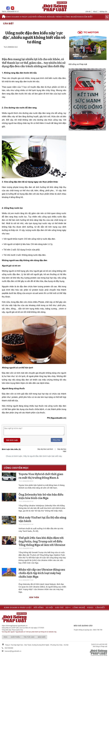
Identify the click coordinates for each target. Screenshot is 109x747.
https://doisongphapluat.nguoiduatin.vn (14, 625)
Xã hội (47, 17)
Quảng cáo (103, 11)
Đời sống (38, 17)
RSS (5, 637)
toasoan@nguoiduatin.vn (13, 651)
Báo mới (41, 637)
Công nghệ (70, 17)
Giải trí (55, 17)
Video (80, 17)
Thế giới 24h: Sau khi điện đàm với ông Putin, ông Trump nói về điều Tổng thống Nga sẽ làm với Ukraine (42, 541)
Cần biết (88, 17)
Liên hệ (88, 11)
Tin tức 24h (29, 637)
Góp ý (95, 11)
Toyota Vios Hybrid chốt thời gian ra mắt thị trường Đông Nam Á (41, 475)
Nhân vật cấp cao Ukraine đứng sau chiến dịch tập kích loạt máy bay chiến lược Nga (42, 573)
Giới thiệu (15, 637)
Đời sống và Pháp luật (78, 64)
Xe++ (61, 17)
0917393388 (9, 648)
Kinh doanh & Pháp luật (19, 17)
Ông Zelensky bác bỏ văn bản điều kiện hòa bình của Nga (41, 496)
